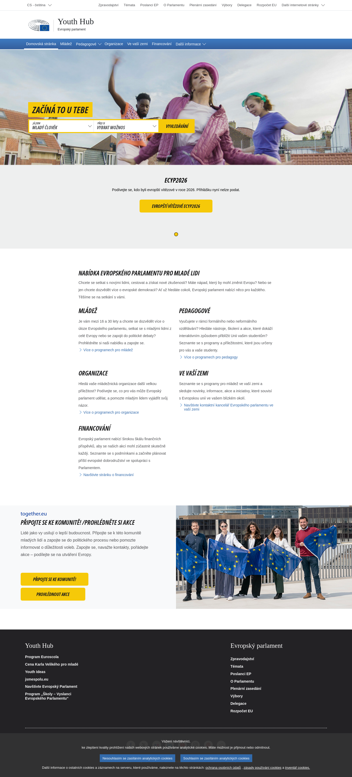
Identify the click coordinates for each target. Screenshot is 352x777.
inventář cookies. (297, 771)
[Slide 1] (176, 234)
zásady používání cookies (262, 771)
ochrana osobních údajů (223, 771)
